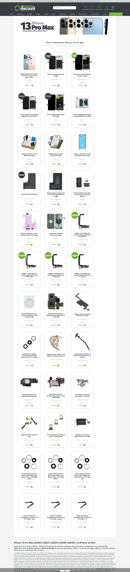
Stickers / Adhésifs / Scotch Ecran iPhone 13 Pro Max (28, 157)
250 (26, 126)
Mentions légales (70, 533)
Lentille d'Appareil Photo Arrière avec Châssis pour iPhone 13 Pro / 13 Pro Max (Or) (28, 405)
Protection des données (73, 535)
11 (51, 167)
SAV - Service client (46, 538)
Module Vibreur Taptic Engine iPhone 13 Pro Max (53, 360)
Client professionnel (46, 540)
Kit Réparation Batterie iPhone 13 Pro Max (101, 116)
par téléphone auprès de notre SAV (103, 507)
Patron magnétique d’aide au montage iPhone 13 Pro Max (53, 116)
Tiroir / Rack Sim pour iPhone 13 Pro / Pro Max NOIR (28, 361)
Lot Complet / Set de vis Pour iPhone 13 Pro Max (77, 320)
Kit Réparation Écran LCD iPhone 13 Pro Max (77, 116)
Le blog (16, 535)
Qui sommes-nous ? (20, 531)
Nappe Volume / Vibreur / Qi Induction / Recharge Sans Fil (77, 280)
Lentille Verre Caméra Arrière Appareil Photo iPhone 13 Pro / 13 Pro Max (53, 280)
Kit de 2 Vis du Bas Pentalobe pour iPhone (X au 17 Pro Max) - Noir (53, 404)
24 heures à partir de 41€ (77, 506)
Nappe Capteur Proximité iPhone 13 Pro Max (28, 279)
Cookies (67, 536)
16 (99, 167)
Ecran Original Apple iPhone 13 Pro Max (28, 116)
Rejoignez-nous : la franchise (23, 536)
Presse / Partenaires (71, 538)
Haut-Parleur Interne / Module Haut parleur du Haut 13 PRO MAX (52, 320)
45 (75, 85)
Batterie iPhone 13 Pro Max (53, 156)
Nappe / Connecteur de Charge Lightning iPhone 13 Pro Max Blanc (101, 198)
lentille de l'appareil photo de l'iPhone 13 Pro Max (53, 486)
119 (26, 85)
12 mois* (26, 506)
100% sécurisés (52, 506)
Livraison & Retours (46, 536)
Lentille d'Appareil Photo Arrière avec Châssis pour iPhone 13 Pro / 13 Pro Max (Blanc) (101, 362)
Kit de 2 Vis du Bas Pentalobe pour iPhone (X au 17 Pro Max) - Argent (77, 405)
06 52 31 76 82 (69, 1)
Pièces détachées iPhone (61, 46)
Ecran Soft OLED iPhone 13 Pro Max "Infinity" (77, 75)
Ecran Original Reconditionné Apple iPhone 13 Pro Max (101, 76)
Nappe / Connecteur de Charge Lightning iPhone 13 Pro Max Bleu (28, 239)
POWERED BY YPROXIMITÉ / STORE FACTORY (65, 566)
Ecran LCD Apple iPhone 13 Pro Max (52, 75)
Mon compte (44, 531)
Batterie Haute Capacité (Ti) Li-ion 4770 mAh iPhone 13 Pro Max (77, 157)
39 (99, 126)
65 (99, 249)
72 (75, 126)
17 (100, 208)
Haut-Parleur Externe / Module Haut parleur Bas (28, 320)
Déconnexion (44, 533)
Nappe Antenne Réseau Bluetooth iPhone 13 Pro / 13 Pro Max (102, 280)
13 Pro (35, 435)
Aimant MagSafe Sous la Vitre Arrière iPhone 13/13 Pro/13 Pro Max (77, 239)
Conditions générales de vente (75, 531)
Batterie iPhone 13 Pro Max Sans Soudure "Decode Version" (102, 157)
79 (51, 208)
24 (75, 167)
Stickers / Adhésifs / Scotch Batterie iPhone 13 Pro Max (28, 198)
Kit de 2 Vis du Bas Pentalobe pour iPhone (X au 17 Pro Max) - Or (102, 404)
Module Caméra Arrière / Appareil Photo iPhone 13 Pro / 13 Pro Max (102, 239)
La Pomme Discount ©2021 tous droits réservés (65, 563)
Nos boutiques (19, 533)
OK (65, 570)
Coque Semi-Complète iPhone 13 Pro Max (53, 197)
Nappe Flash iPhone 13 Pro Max (102, 320)
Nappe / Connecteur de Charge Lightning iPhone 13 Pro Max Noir (77, 198)
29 (50, 85)
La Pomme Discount (49, 46)
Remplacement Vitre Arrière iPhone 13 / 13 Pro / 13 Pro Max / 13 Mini (28, 76)
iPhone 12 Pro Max (48, 437)
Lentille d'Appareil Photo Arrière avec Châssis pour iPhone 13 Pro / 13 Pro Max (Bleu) (77, 362)
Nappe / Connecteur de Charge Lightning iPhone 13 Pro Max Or (53, 239)
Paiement (42, 535)
